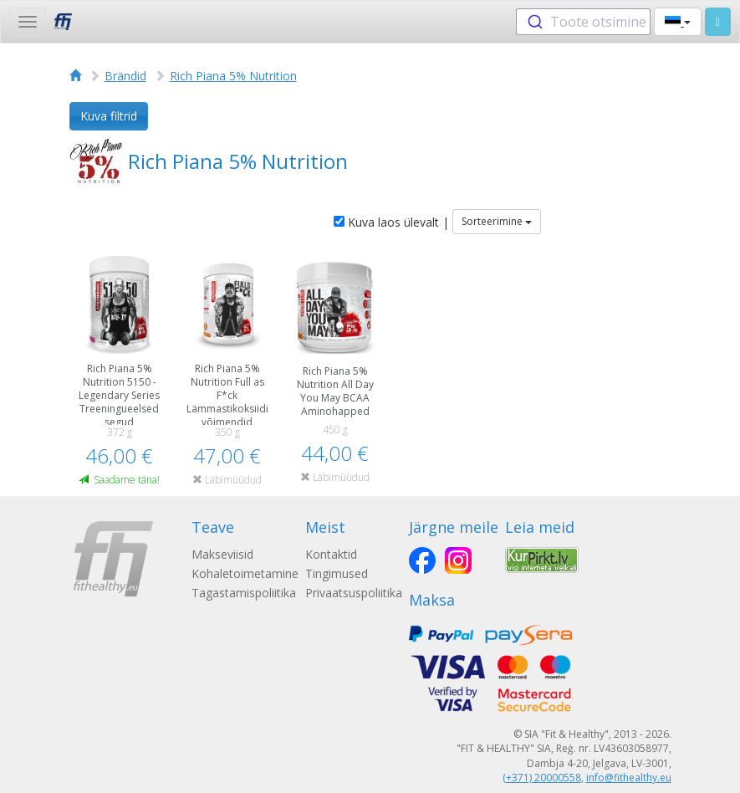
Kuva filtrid (108, 116)
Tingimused (336, 573)
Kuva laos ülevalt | (391, 222)
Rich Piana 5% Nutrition (233, 76)
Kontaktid (331, 554)
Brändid (125, 76)
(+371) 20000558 (542, 777)
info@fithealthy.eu (628, 777)
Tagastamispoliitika (243, 593)
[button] (678, 22)
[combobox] (583, 21)
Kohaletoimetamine (245, 573)
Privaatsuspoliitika (353, 593)
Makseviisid (222, 554)
